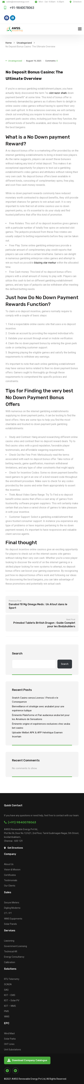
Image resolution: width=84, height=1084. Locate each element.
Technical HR (10, 951)
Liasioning (9, 940)
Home (9, 43)
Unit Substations (12, 1049)
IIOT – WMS (10, 1006)
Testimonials (10, 880)
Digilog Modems (12, 908)
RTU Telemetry (11, 979)
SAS (6, 990)
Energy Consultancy (14, 957)
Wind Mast (9, 1033)
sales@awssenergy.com (17, 1)
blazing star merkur (45, 262)
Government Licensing (15, 946)
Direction (77, 1)
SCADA (8, 984)
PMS (6, 1011)
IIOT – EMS (9, 995)
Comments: (51, 61)
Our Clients (9, 885)
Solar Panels (10, 924)
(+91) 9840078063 (20, 822)
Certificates (10, 875)
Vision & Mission (12, 869)
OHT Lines (9, 1044)
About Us (8, 864)
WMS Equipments (13, 918)
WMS (6, 1016)
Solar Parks (10, 1038)
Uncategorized (24, 43)
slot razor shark (58, 93)
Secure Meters (11, 902)
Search (17, 653)
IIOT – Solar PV (11, 1000)
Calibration (9, 962)
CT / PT (8, 913)
